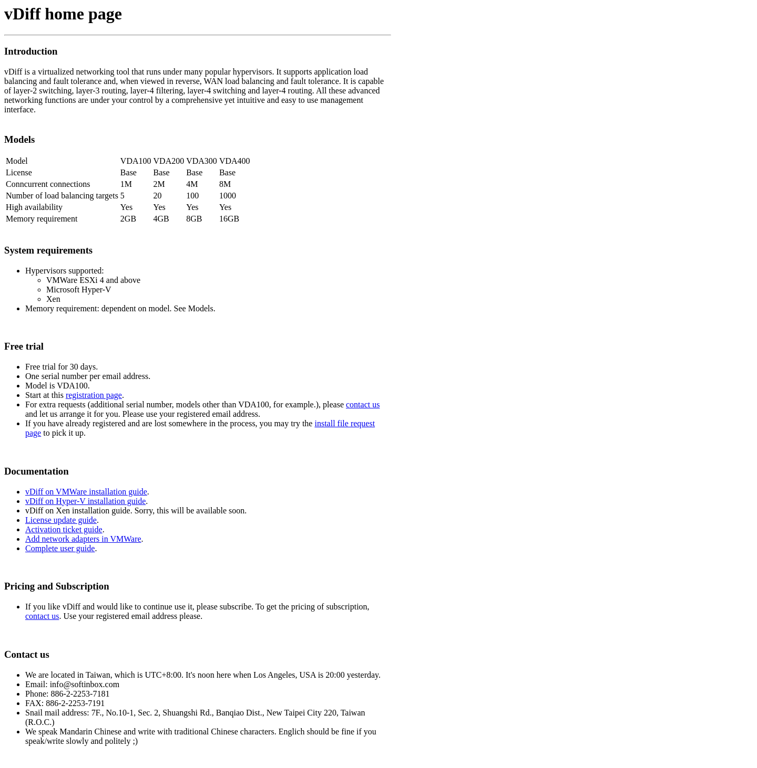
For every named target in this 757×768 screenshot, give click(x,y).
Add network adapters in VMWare (83, 538)
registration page (94, 395)
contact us (363, 404)
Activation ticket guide (64, 529)
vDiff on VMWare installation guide (86, 491)
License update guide (61, 519)
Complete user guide (60, 548)
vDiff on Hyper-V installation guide (85, 501)
